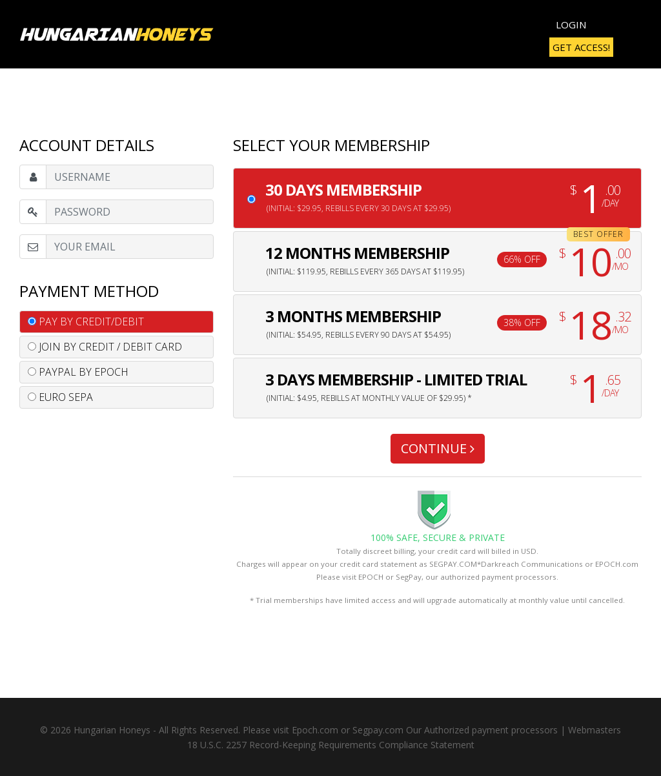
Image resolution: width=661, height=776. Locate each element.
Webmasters (594, 730)
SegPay (409, 577)
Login (571, 24)
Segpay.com (377, 730)
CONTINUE (437, 448)
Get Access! (581, 47)
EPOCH (370, 577)
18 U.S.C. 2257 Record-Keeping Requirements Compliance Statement (330, 745)
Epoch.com (315, 730)
